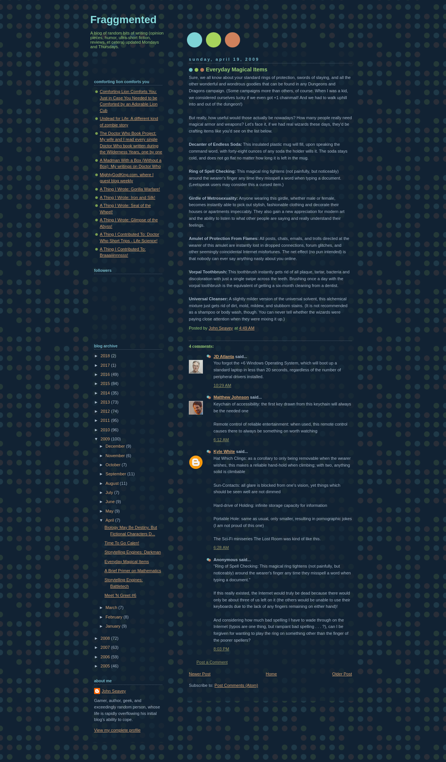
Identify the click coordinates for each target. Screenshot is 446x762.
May (110, 511)
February (114, 617)
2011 (106, 420)
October (113, 464)
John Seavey (114, 691)
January (113, 626)
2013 (106, 402)
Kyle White (224, 451)
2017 (106, 365)
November (115, 455)
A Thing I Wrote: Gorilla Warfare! (130, 189)
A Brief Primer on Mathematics (133, 570)
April (110, 520)
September (116, 474)
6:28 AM (221, 547)
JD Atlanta (224, 356)
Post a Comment (212, 662)
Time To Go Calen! (122, 543)
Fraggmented (123, 19)
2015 (106, 383)
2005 (106, 666)
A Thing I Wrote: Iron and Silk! (127, 197)
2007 (106, 647)
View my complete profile (117, 730)
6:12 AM (221, 439)
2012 (106, 411)
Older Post (342, 674)
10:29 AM (222, 385)
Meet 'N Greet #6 (121, 595)
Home (271, 674)
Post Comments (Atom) (236, 685)
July (109, 492)
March (111, 607)
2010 (106, 430)
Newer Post (199, 674)
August (112, 483)
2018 (106, 355)
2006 (106, 657)
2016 (106, 374)
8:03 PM (221, 649)
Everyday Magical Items (127, 561)
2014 (106, 393)
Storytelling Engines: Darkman (133, 552)
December (115, 446)
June (110, 501)
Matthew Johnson (231, 397)
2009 (106, 439)
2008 (106, 638)
